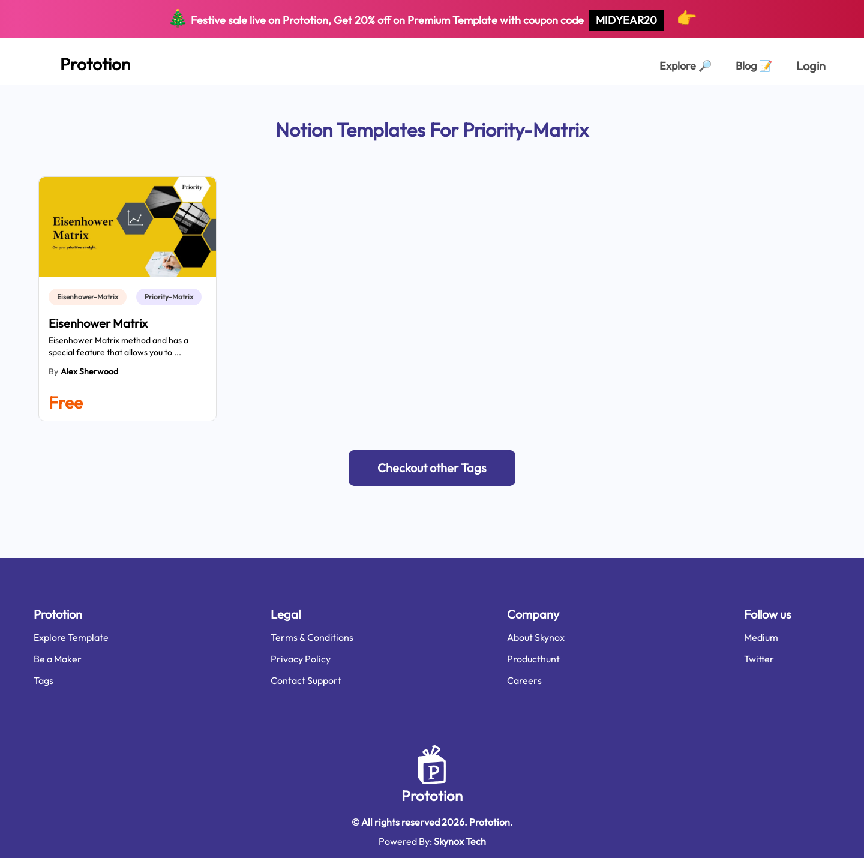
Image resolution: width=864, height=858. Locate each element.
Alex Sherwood (89, 371)
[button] (432, 468)
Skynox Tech (460, 841)
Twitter (759, 659)
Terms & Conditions (312, 637)
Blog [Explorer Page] (754, 66)
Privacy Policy (301, 659)
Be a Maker (58, 659)
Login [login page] (811, 65)
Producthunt (533, 659)
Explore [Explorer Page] (685, 66)
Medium (761, 637)
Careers (524, 680)
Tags (43, 680)
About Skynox (536, 637)
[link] (90, 297)
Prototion (432, 796)
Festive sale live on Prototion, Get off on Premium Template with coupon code (432, 19)
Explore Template (71, 637)
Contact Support (306, 680)
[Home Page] (82, 61)
